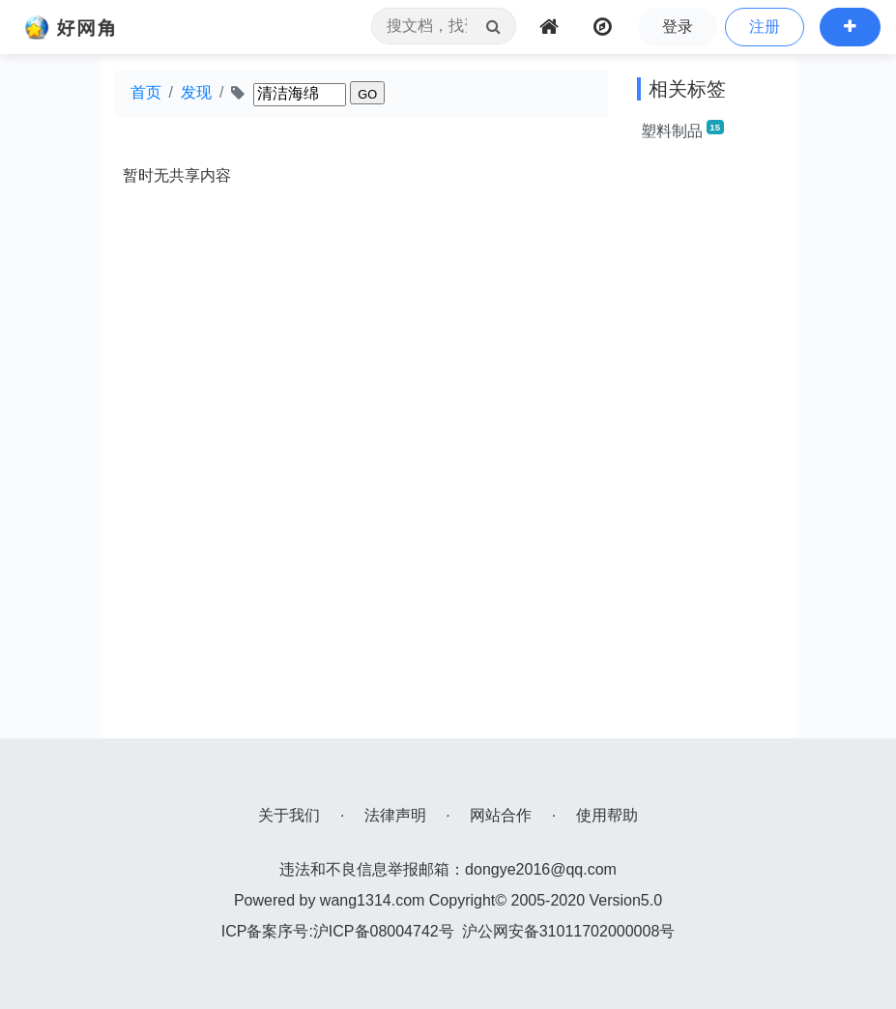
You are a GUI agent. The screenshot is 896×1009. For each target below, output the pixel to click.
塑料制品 (682, 129)
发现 (196, 92)
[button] (850, 27)
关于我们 (289, 815)
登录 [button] (677, 26)
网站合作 (501, 815)
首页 (145, 92)
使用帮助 (607, 815)
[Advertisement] (709, 448)
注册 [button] (764, 26)
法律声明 (395, 815)
